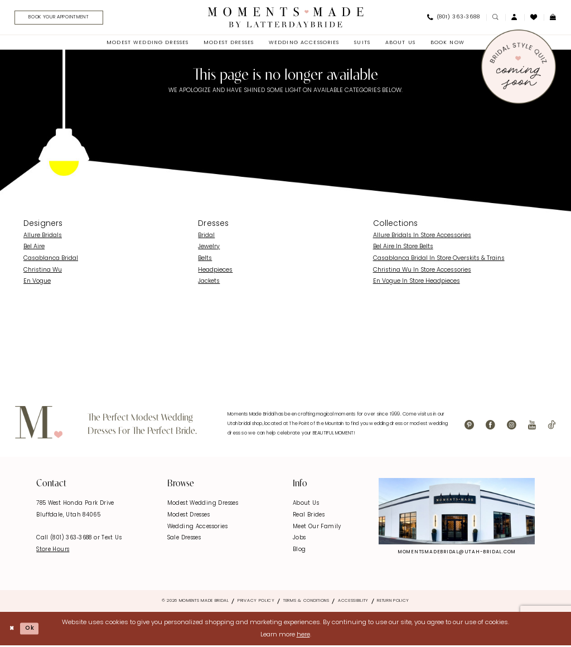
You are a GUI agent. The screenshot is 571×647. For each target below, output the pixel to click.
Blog (299, 550)
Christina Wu (42, 271)
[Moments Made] (286, 18)
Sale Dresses (184, 539)
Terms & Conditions (306, 602)
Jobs (299, 539)
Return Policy (393, 602)
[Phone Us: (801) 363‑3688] (453, 18)
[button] (514, 18)
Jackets (209, 283)
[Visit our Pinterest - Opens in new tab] (469, 426)
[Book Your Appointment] (64, 18)
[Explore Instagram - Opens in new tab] (457, 512)
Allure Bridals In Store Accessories (422, 237)
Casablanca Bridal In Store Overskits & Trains (439, 260)
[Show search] (495, 18)
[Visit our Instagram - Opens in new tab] (511, 426)
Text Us (111, 539)
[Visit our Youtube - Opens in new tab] (532, 426)
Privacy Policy (256, 602)
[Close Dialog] (12, 630)
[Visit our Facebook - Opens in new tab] (490, 426)
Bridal (206, 237)
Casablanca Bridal (50, 260)
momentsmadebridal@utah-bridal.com (457, 553)
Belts (205, 260)
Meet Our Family (317, 527)
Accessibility (353, 602)
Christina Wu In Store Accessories (422, 271)
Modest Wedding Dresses (202, 505)
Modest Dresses (188, 516)
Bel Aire (34, 248)
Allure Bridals (42, 237)
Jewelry (209, 248)
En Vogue (37, 283)
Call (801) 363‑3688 (65, 539)
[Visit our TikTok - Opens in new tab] (551, 426)
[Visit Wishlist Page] (534, 18)
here (303, 636)
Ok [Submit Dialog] (32, 629)
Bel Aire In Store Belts (403, 248)
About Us (306, 505)
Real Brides (309, 516)
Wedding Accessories (197, 527)
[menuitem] (61, 18)
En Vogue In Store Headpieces (416, 283)
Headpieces (215, 271)
